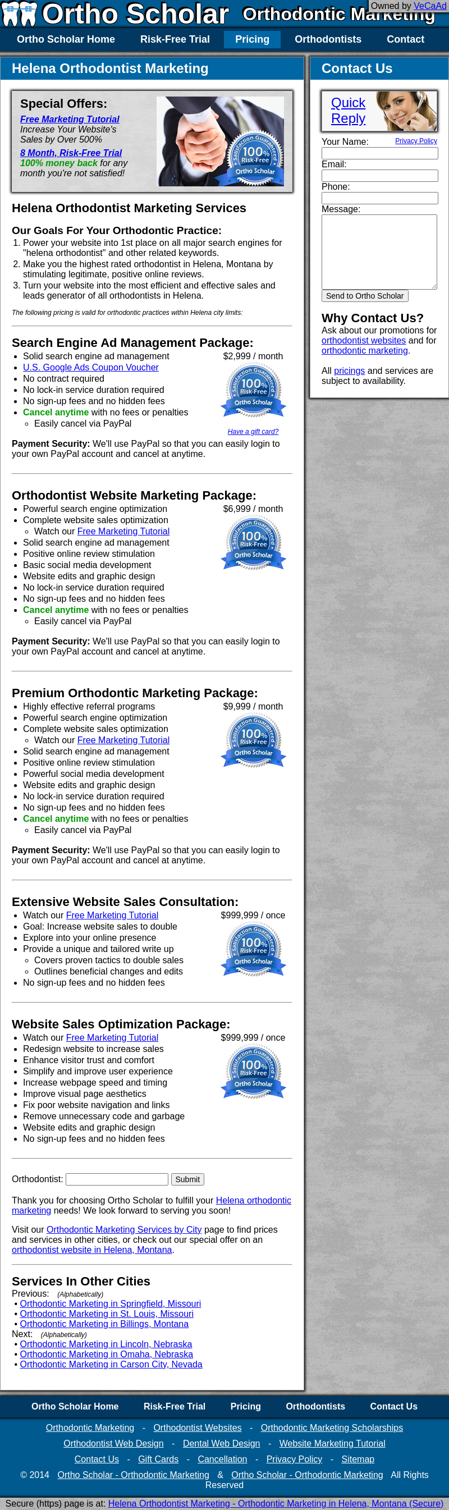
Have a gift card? (253, 432)
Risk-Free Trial (175, 39)
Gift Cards (158, 1459)
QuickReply (348, 110)
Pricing (252, 39)
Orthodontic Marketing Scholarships (332, 1428)
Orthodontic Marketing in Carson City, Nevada (111, 1364)
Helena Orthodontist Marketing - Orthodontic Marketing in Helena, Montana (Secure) (276, 1503)
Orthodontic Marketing (339, 14)
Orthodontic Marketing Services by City (124, 1229)
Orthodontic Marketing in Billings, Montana (104, 1324)
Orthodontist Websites (197, 1428)
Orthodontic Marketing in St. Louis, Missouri (107, 1314)
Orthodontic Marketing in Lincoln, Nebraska (106, 1344)
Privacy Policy (416, 141)
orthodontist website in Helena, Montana (92, 1250)
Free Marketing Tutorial (70, 119)
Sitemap (357, 1459)
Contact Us (394, 1406)
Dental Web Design (221, 1443)
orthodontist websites (364, 340)
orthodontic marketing (365, 350)
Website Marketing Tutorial (333, 1443)
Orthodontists (328, 39)
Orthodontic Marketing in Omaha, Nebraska (107, 1354)
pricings (349, 371)
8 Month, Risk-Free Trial (71, 153)
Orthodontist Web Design (113, 1443)
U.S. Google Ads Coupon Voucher (91, 367)
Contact (405, 39)
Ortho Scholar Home (66, 39)
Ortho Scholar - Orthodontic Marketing (133, 1475)
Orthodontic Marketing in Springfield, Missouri (110, 1303)
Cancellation (222, 1459)
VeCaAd (430, 6)
